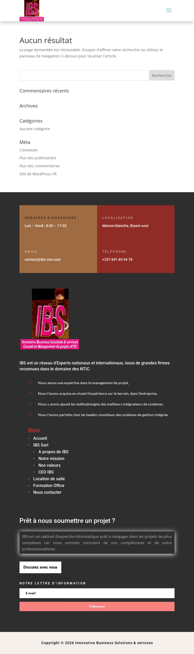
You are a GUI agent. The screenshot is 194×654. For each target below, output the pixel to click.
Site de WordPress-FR (38, 173)
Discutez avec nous (40, 567)
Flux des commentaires (39, 165)
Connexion (28, 150)
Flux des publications (37, 157)
